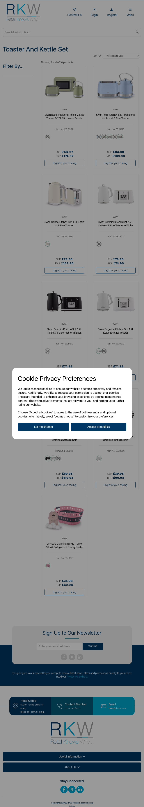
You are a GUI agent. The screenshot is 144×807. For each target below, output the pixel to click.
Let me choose (43, 427)
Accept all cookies (98, 427)
